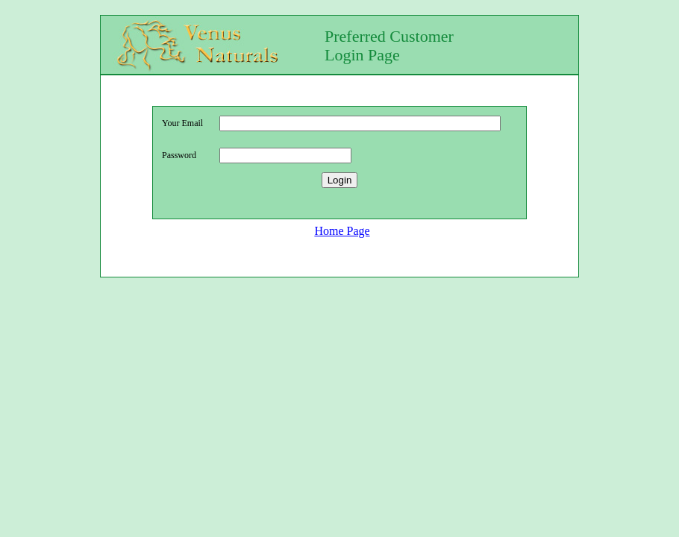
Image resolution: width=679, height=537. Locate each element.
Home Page (341, 233)
